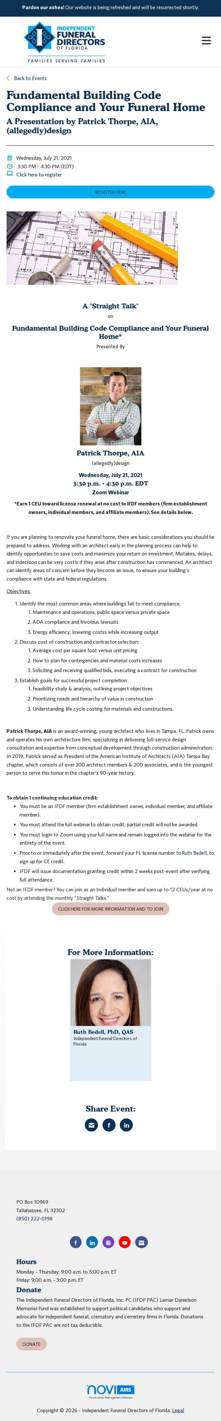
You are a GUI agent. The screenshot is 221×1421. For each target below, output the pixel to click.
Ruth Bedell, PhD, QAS (103, 1031)
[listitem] (110, 7)
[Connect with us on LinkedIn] (92, 1242)
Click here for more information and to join (110, 909)
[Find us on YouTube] (125, 1242)
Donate (31, 1344)
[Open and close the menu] (169, 40)
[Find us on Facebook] (76, 1242)
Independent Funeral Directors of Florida (105, 1041)
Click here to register (39, 174)
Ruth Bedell (194, 853)
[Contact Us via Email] (141, 1242)
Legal (178, 1410)
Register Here (110, 192)
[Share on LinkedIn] (126, 1125)
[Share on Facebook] (109, 1125)
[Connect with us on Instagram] (108, 1242)
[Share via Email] (91, 1125)
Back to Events (27, 78)
